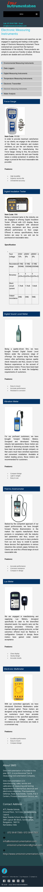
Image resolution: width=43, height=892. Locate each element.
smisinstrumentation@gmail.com (24, 845)
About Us (5, 877)
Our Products (24, 877)
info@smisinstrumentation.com (20, 841)
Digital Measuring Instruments (15, 73)
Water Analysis (9, 94)
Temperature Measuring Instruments (18, 78)
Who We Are (14, 877)
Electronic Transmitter (12, 84)
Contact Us (33, 877)
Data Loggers (9, 68)
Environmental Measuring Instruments (19, 63)
